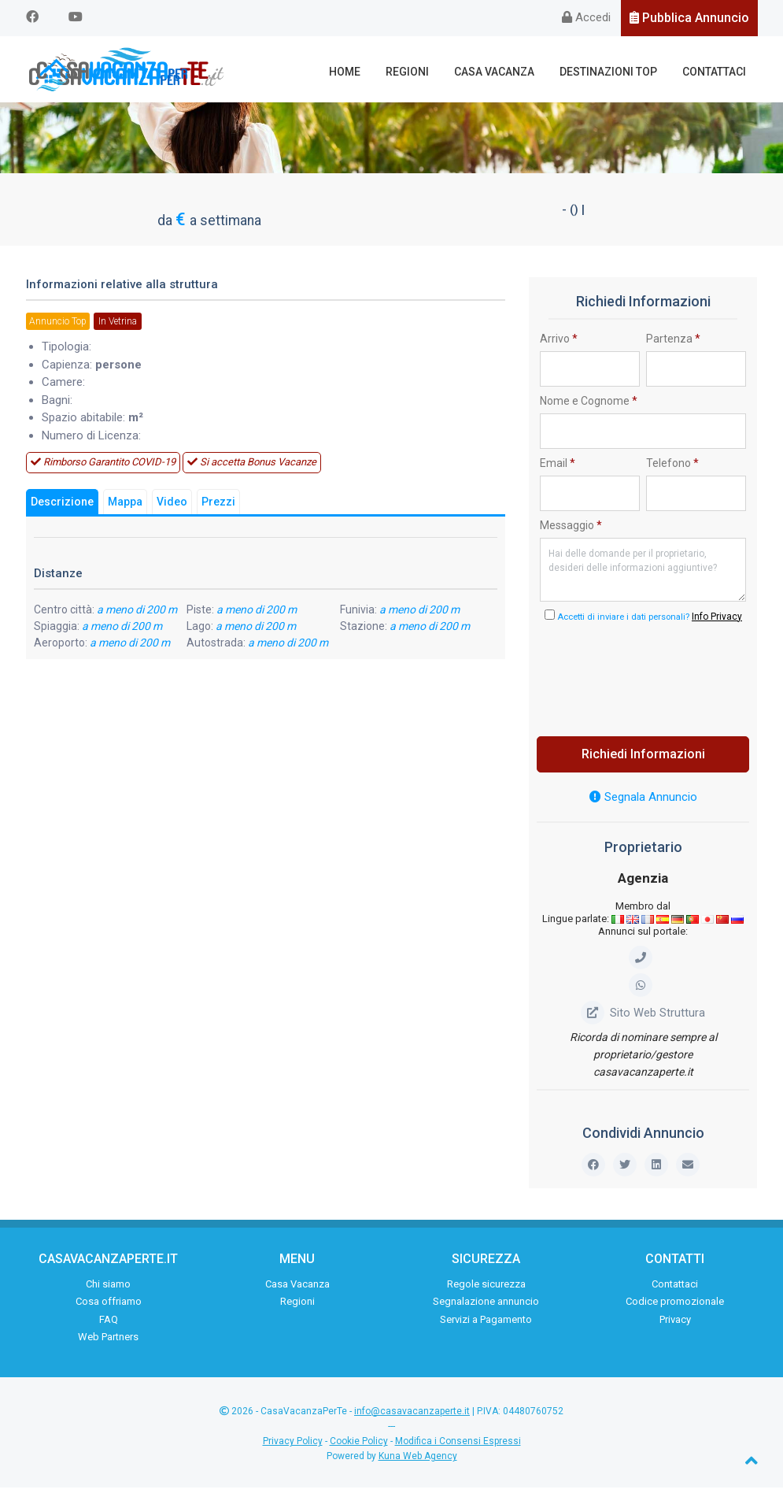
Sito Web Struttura (643, 1017)
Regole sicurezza (486, 1289)
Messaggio (571, 530)
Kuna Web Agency (418, 1460)
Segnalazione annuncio (486, 1306)
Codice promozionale (675, 1306)
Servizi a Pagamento (486, 1324)
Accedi (586, 17)
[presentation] (659, 679)
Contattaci (716, 71)
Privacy (675, 1324)
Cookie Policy (359, 1445)
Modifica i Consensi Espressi (458, 1445)
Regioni (416, 71)
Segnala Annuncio (643, 802)
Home (355, 71)
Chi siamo (108, 1289)
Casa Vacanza (500, 71)
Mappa (125, 507)
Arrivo (559, 343)
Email (557, 467)
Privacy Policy (293, 1445)
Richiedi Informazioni (643, 758)
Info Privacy (717, 621)
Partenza (673, 343)
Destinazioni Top (612, 71)
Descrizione (62, 507)
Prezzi (218, 507)
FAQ (108, 1324)
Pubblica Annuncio (689, 17)
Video (172, 507)
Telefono (672, 467)
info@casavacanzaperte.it (412, 1415)
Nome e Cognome (588, 405)
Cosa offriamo (109, 1306)
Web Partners (108, 1341)
